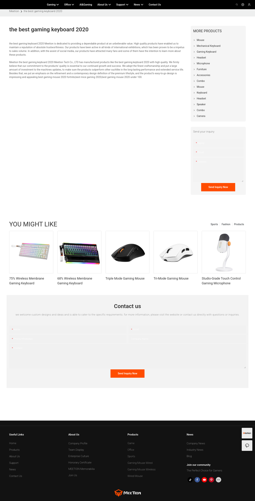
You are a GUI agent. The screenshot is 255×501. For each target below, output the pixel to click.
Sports (214, 224)
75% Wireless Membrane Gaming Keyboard (26, 281)
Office (131, 449)
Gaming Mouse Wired (140, 463)
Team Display (76, 449)
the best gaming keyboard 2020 (43, 11)
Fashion (226, 224)
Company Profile (77, 443)
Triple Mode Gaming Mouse (125, 278)
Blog (189, 456)
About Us (14, 456)
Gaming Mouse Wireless (141, 469)
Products (239, 224)
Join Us (72, 475)
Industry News (195, 449)
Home (12, 443)
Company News (196, 443)
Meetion (14, 11)
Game (131, 443)
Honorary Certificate (80, 462)
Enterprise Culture (78, 456)
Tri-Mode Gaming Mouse (171, 278)
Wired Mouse (135, 476)
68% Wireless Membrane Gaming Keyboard (74, 281)
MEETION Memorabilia (81, 469)
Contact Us (15, 476)
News (12, 469)
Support (13, 463)
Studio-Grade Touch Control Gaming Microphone (221, 281)
